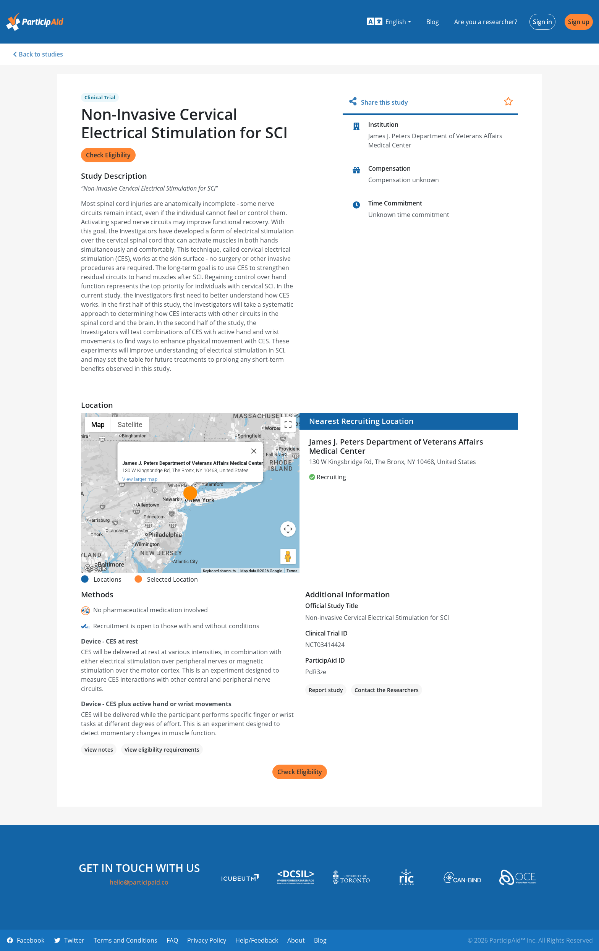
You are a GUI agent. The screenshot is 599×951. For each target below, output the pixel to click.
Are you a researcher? (485, 22)
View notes (98, 749)
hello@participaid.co (139, 882)
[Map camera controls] (288, 529)
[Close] (254, 451)
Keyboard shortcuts (219, 571)
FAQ (172, 940)
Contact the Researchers (387, 690)
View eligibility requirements (162, 749)
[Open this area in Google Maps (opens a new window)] (95, 568)
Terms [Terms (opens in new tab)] (292, 571)
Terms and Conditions (125, 940)
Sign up (578, 22)
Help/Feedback (256, 940)
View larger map (139, 479)
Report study (326, 690)
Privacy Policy (206, 940)
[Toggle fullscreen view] (288, 424)
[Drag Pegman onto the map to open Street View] (288, 556)
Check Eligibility (108, 155)
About (296, 940)
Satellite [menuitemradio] (130, 425)
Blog (432, 22)
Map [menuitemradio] (98, 425)
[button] (389, 21)
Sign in (542, 22)
